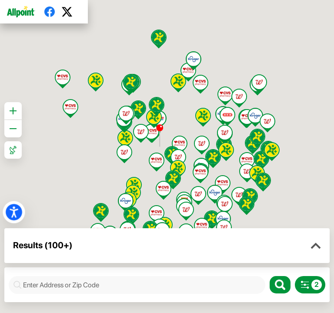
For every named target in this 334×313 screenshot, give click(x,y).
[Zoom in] (13, 111)
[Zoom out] (13, 128)
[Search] (280, 284)
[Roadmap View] (13, 150)
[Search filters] (310, 284)
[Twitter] (70, 12)
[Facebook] (53, 12)
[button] (316, 246)
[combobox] (141, 285)
